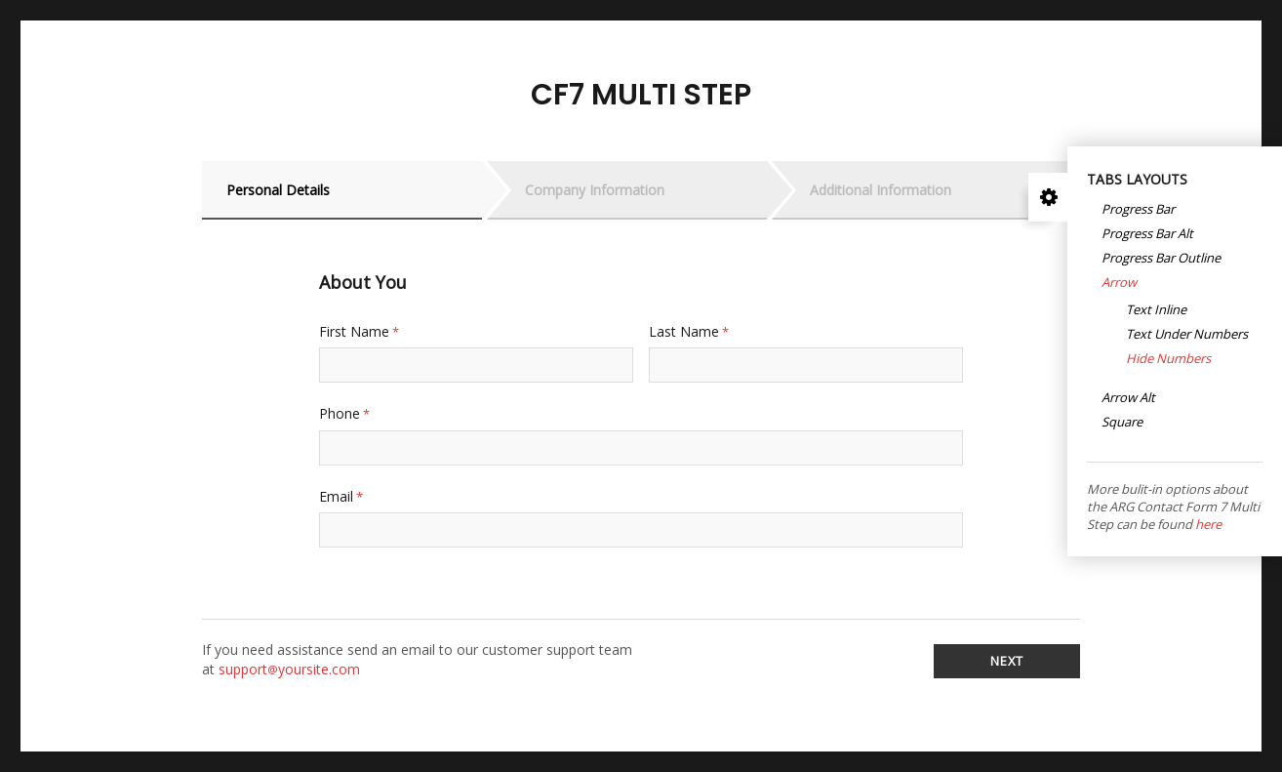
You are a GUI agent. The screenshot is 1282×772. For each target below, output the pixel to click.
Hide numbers (1168, 359)
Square (1122, 422)
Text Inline (1156, 310)
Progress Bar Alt (1147, 234)
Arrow (1119, 283)
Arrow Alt (1128, 398)
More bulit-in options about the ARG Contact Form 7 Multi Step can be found (1173, 506)
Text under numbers (1187, 335)
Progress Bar (1138, 210)
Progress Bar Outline (1161, 258)
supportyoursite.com (289, 669)
